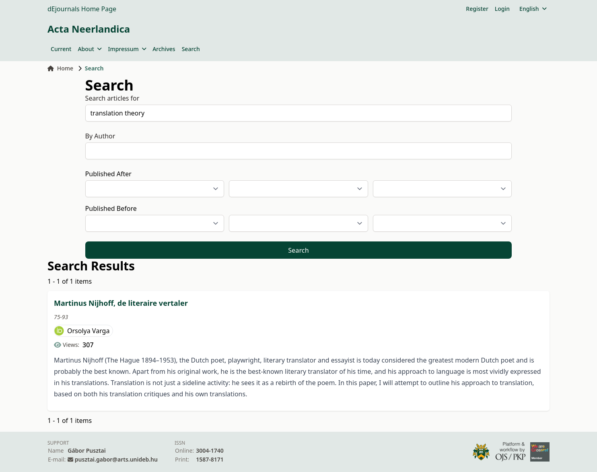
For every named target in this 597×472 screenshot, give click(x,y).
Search (191, 49)
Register (477, 8)
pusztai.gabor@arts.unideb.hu (116, 459)
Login (502, 8)
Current (61, 49)
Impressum (127, 49)
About (89, 49)
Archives (163, 49)
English (532, 8)
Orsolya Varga (88, 330)
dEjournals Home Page (81, 8)
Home (60, 68)
